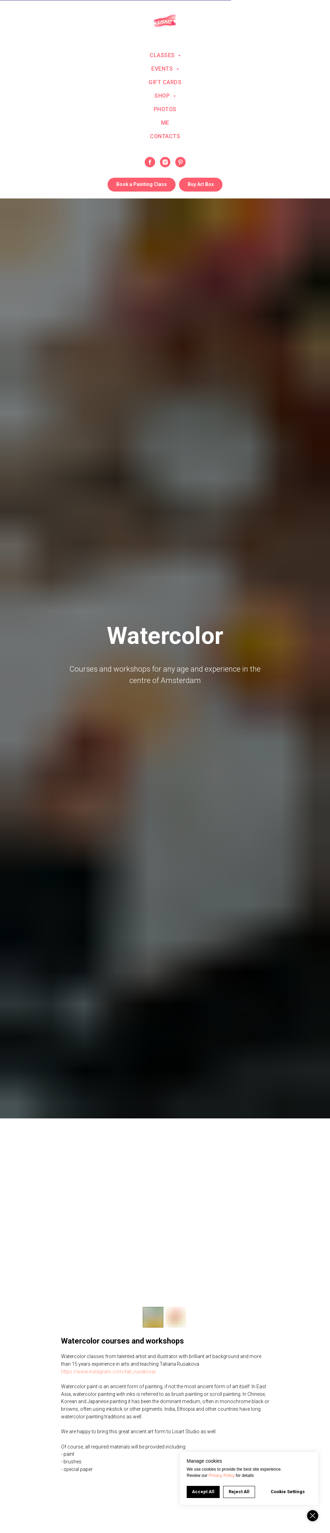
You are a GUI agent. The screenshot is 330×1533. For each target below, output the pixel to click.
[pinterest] (180, 162)
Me (165, 122)
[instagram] (165, 162)
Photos (165, 109)
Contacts (165, 136)
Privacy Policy (222, 1475)
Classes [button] (163, 55)
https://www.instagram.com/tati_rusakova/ (108, 1371)
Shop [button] (162, 95)
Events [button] (163, 68)
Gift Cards (165, 82)
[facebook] (150, 162)
